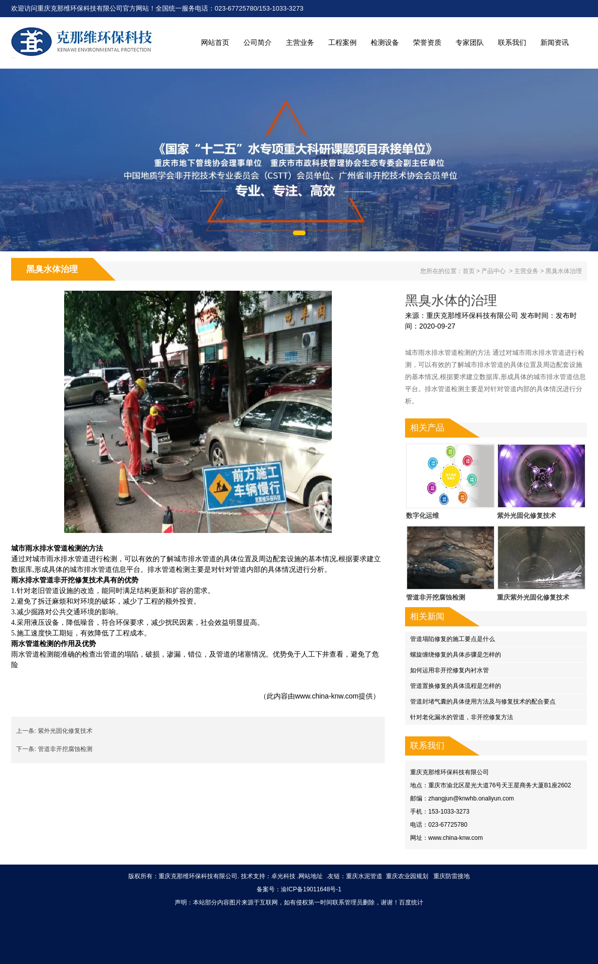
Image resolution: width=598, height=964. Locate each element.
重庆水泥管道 (364, 876)
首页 (469, 271)
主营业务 (300, 42)
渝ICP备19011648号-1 (311, 889)
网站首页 (215, 42)
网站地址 (310, 876)
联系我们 (512, 42)
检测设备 (385, 42)
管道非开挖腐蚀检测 (65, 749)
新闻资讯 (554, 42)
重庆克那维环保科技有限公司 (472, 315)
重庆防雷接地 (451, 876)
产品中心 (493, 271)
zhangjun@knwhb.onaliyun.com (471, 798)
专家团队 (470, 42)
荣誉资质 (427, 42)
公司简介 (257, 42)
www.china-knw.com (327, 696)
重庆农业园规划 (407, 876)
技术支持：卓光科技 (268, 876)
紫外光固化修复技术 (65, 730)
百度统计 (411, 902)
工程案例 (342, 42)
